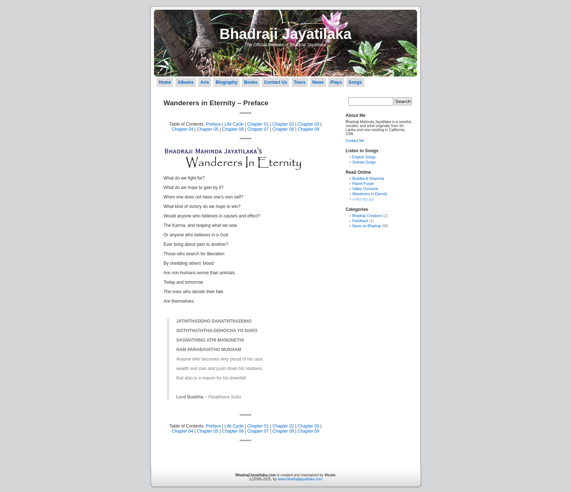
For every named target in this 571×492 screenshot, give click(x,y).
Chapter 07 (258, 129)
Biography (226, 82)
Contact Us (275, 82)
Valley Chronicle (365, 189)
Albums (186, 82)
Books (250, 82)
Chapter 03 (308, 124)
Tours (300, 82)
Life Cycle (234, 124)
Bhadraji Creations (367, 216)
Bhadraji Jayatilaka (285, 34)
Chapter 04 (182, 129)
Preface (213, 124)
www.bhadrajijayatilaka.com (300, 479)
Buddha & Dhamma (368, 179)
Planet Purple (363, 184)
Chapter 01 (258, 124)
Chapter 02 (283, 124)
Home (165, 82)
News (318, 82)
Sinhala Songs (364, 162)
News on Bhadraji (366, 226)
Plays (336, 82)
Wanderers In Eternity (369, 194)
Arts (204, 82)
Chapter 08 (283, 129)
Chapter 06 (233, 129)
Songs (355, 82)
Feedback (360, 221)
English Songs (363, 157)
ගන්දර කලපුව (363, 199)
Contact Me (355, 141)
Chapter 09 (308, 129)
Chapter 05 (207, 129)
